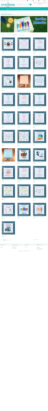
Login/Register (14, 248)
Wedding (18, 8)
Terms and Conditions (39, 248)
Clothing (7, 9)
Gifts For (11, 8)
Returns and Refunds (39, 249)
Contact (8, 0)
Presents (38, 8)
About (5, 0)
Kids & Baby (22, 8)
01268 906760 (40, 4)
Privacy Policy (38, 247)
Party (26, 8)
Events (7, 8)
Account (14, 247)
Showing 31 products (35, 239)
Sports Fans (34, 8)
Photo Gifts (29, 8)
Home (2, 0)
